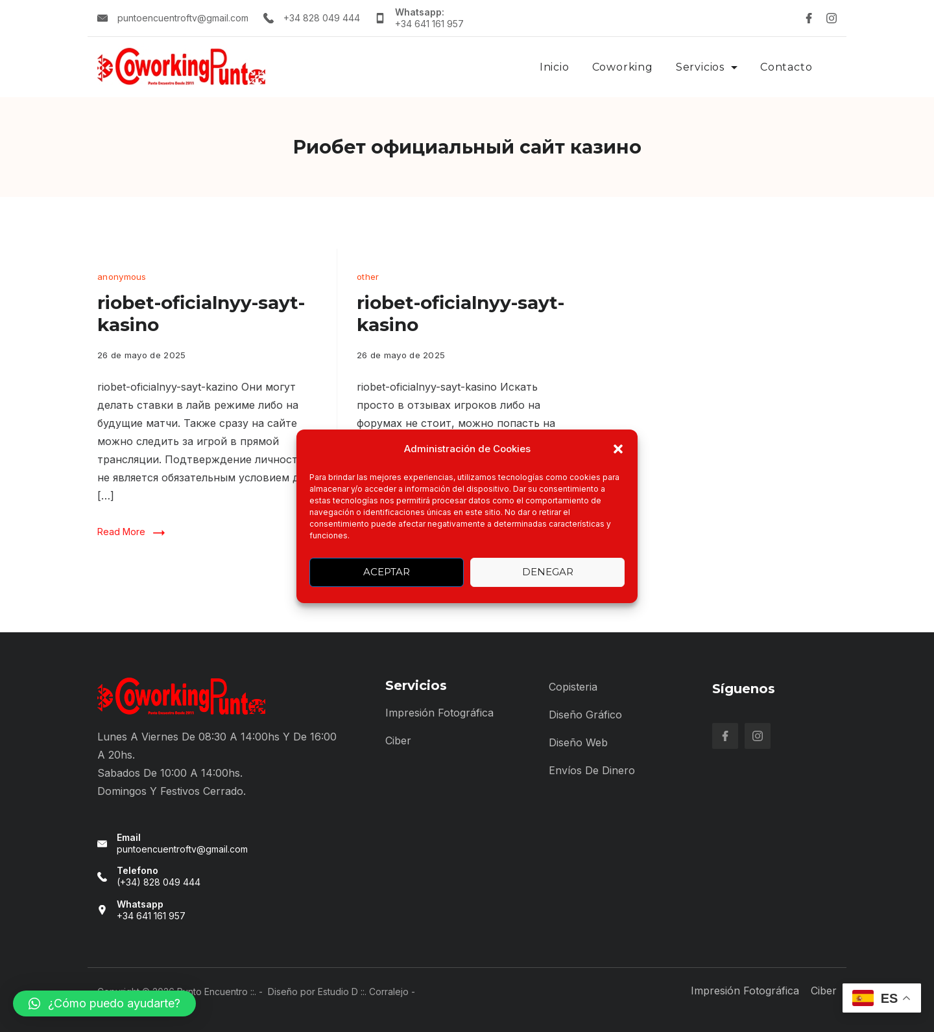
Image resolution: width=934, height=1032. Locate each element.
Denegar (547, 572)
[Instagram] (831, 18)
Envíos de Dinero (592, 770)
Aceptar (386, 572)
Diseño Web (578, 742)
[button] (618, 448)
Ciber (398, 740)
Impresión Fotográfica (439, 712)
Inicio (554, 67)
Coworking (622, 67)
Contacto (786, 67)
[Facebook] (809, 18)
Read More (121, 531)
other (368, 276)
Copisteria (573, 686)
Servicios (706, 67)
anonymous (122, 276)
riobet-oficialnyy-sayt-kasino (201, 314)
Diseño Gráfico (585, 714)
